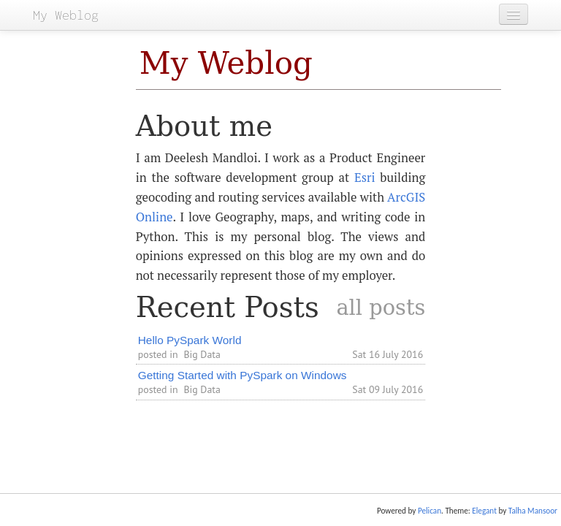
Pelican (429, 511)
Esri (364, 177)
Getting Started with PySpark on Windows (242, 375)
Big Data (201, 354)
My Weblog (226, 63)
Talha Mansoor (532, 511)
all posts (380, 307)
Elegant (484, 511)
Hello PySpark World (190, 340)
